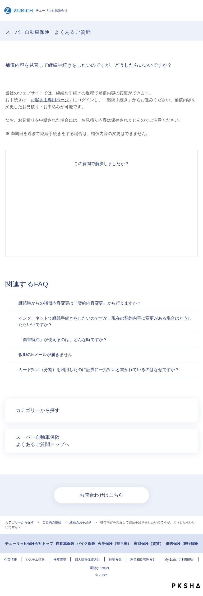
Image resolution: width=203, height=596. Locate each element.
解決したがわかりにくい (101, 200)
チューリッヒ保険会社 (35, 10)
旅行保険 (190, 543)
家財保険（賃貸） (148, 543)
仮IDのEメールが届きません (45, 354)
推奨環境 (59, 559)
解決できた (101, 181)
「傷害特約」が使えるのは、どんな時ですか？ (63, 339)
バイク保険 (86, 543)
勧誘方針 (115, 559)
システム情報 (35, 559)
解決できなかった (101, 219)
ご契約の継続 (51, 522)
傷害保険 (173, 543)
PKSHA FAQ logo (186, 585)
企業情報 (10, 559)
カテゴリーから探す (19, 522)
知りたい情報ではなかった (101, 238)
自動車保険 (65, 543)
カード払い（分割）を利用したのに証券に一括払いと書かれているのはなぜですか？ (99, 369)
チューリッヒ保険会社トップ (29, 543)
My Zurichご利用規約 (179, 559)
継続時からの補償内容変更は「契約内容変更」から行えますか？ (80, 303)
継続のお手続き (81, 522)
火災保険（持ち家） (114, 543)
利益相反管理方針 (143, 559)
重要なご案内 (99, 568)
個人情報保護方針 (87, 559)
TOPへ (196, 576)
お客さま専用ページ (50, 100)
